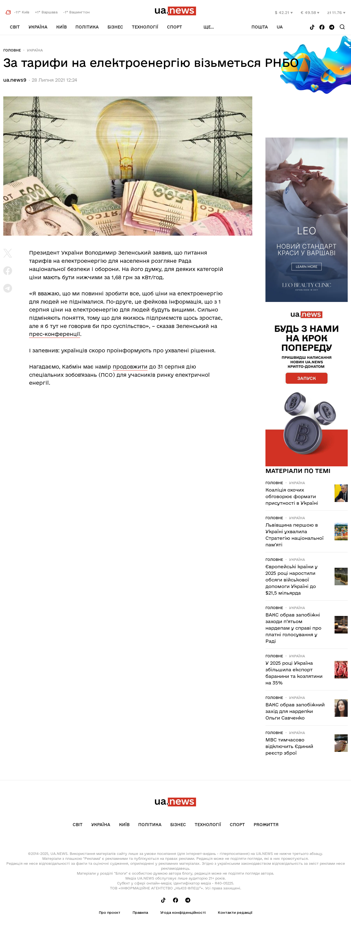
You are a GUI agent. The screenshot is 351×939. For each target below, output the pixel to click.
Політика (87, 27)
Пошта (259, 27)
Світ (15, 27)
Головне (12, 50)
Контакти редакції (235, 912)
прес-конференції (54, 334)
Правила (140, 912)
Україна (38, 27)
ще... (208, 27)
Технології (145, 27)
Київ (61, 27)
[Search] (342, 27)
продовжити (130, 367)
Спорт (174, 27)
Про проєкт (109, 912)
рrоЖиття (266, 824)
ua (280, 27)
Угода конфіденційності (183, 912)
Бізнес (115, 27)
